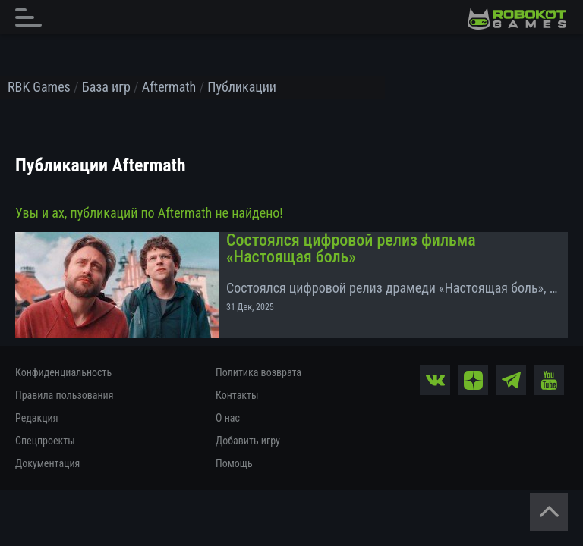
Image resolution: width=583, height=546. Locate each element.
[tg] (511, 380)
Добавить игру (248, 441)
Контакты (237, 395)
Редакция (36, 418)
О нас (228, 418)
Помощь (234, 463)
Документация (47, 463)
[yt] (549, 380)
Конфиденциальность (63, 372)
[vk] (435, 380)
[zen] (473, 380)
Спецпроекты (45, 441)
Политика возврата (258, 372)
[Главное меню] (32, 17)
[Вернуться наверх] (549, 512)
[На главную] (517, 19)
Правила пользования (64, 395)
